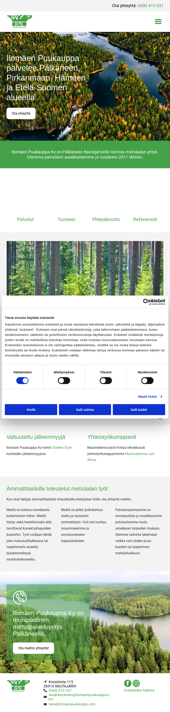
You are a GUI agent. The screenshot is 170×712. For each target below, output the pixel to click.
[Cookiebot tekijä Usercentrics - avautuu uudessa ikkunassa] (146, 301)
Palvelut (25, 217)
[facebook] (127, 682)
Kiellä (31, 408)
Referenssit (145, 217)
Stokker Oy (60, 446)
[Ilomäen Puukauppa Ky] (25, 193)
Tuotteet (66, 217)
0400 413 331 (151, 5)
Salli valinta (85, 408)
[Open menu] (158, 21)
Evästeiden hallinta (139, 688)
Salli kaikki (139, 408)
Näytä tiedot (147, 395)
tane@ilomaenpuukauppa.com (72, 702)
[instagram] (136, 682)
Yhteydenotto (106, 217)
